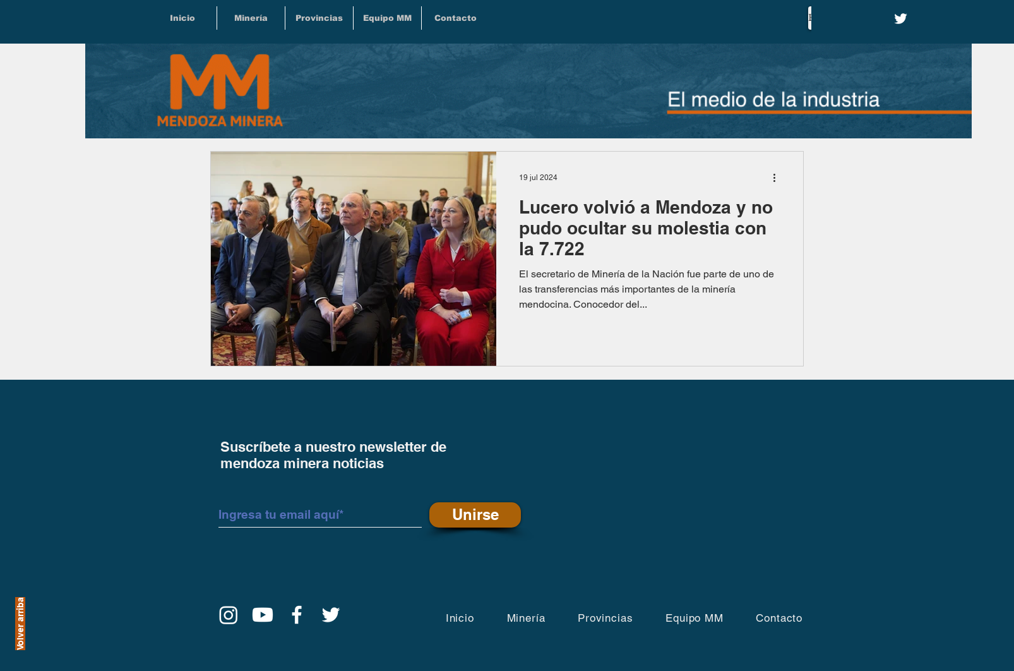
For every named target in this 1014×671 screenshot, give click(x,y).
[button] (319, 18)
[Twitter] (900, 18)
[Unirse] (475, 515)
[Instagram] (229, 615)
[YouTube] (263, 615)
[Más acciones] (778, 177)
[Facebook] (297, 615)
